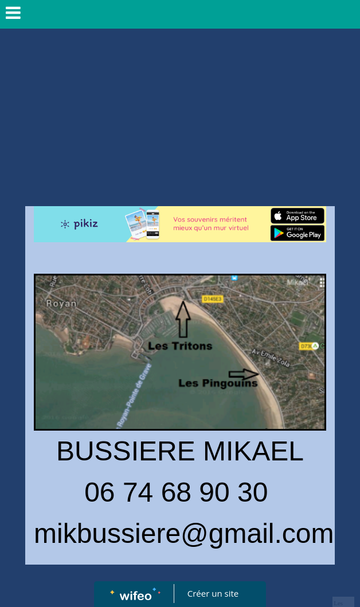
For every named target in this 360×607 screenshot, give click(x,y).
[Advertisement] (180, 114)
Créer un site (212, 593)
